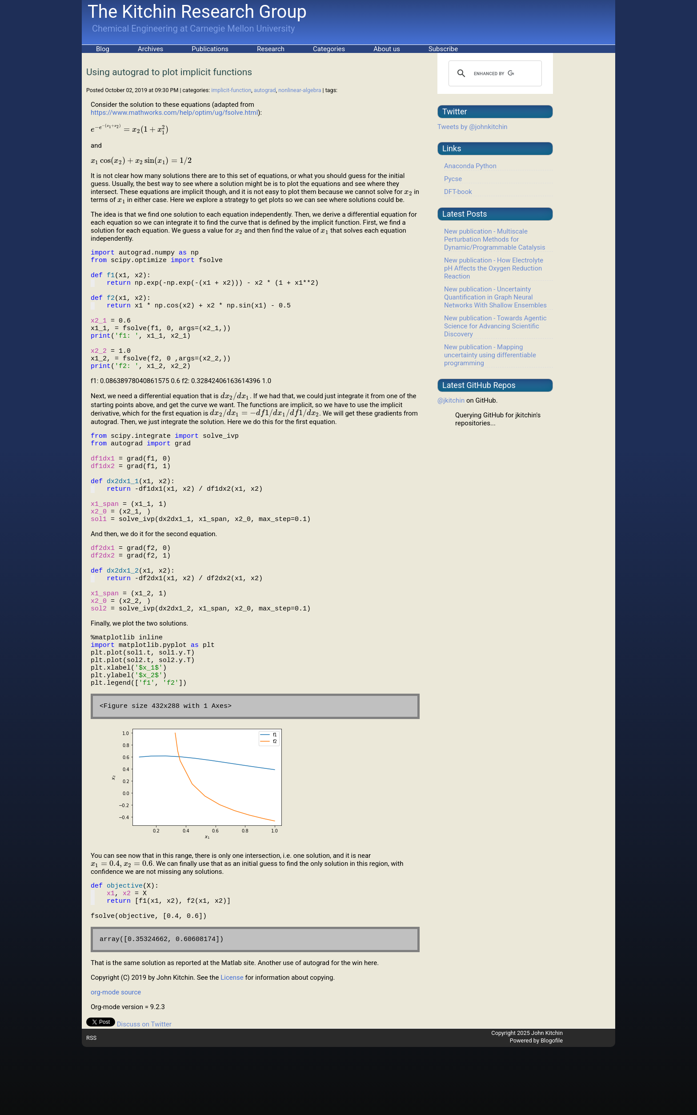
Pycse (453, 179)
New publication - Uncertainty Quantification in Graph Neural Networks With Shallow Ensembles (495, 297)
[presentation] (129, 129)
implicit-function (231, 90)
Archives (150, 49)
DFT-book (458, 192)
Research (270, 49)
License (232, 1046)
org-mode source (116, 1060)
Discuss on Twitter (144, 1092)
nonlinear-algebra (299, 90)
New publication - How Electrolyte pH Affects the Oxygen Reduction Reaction (493, 268)
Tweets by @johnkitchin (472, 127)
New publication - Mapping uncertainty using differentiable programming (490, 355)
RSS (91, 1106)
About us (386, 49)
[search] (494, 73)
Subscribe (443, 49)
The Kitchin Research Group (197, 11)
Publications (210, 49)
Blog (102, 49)
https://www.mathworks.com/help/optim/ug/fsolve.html (174, 113)
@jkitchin (451, 400)
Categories (329, 49)
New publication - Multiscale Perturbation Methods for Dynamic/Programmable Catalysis (494, 239)
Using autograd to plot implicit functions (169, 72)
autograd (265, 90)
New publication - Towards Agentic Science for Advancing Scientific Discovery (495, 326)
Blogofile (552, 1108)
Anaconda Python (470, 166)
